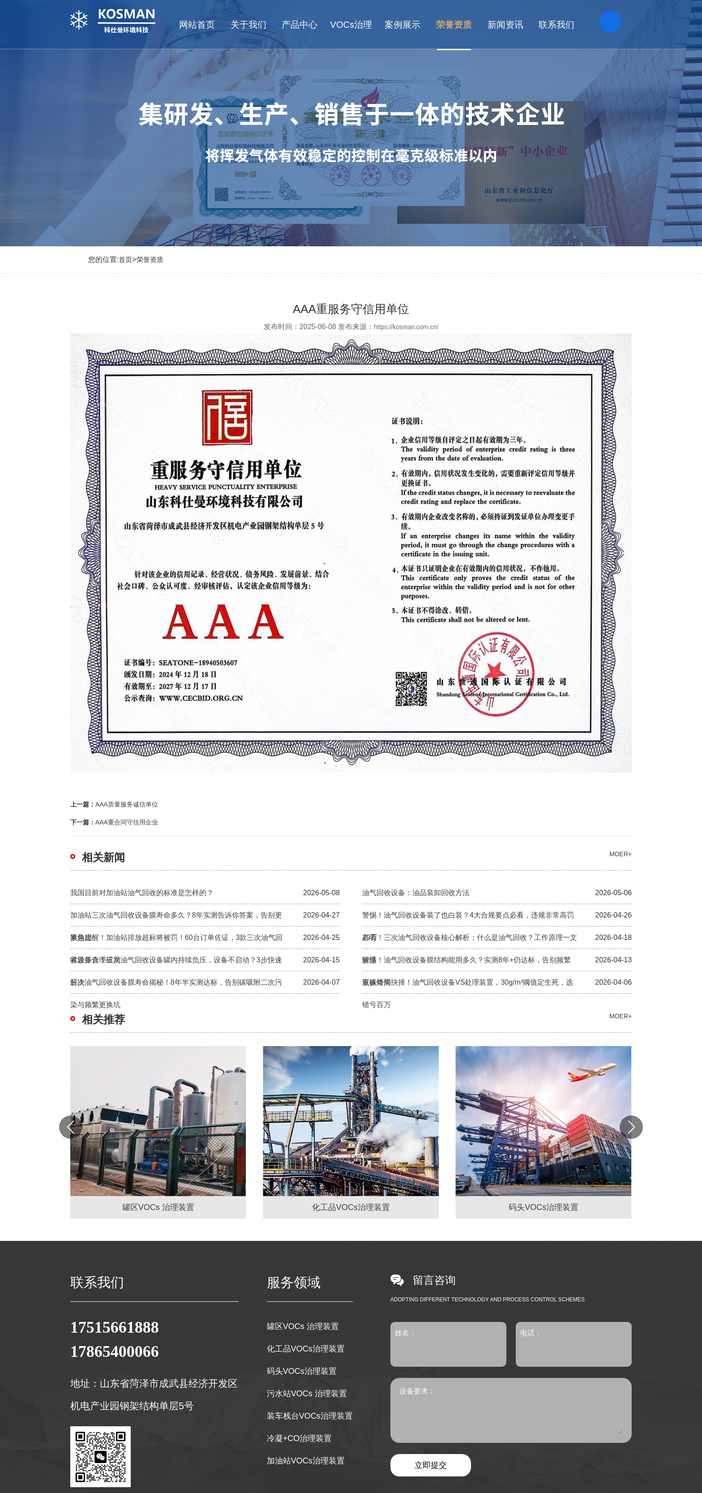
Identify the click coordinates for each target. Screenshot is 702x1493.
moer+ (620, 854)
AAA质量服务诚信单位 (126, 804)
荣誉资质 (454, 25)
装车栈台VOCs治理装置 (310, 1415)
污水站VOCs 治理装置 (307, 1393)
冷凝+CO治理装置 (299, 1438)
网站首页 (197, 25)
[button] (631, 1127)
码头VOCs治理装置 (302, 1371)
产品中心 (299, 25)
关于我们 (248, 25)
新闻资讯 (505, 25)
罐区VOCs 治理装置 (303, 1326)
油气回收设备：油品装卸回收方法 (416, 893)
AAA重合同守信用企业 (126, 822)
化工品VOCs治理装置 (306, 1348)
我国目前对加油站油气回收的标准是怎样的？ (142, 893)
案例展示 (402, 25)
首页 (125, 259)
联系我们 (556, 25)
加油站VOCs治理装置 (306, 1460)
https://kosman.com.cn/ (406, 326)
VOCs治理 (351, 25)
